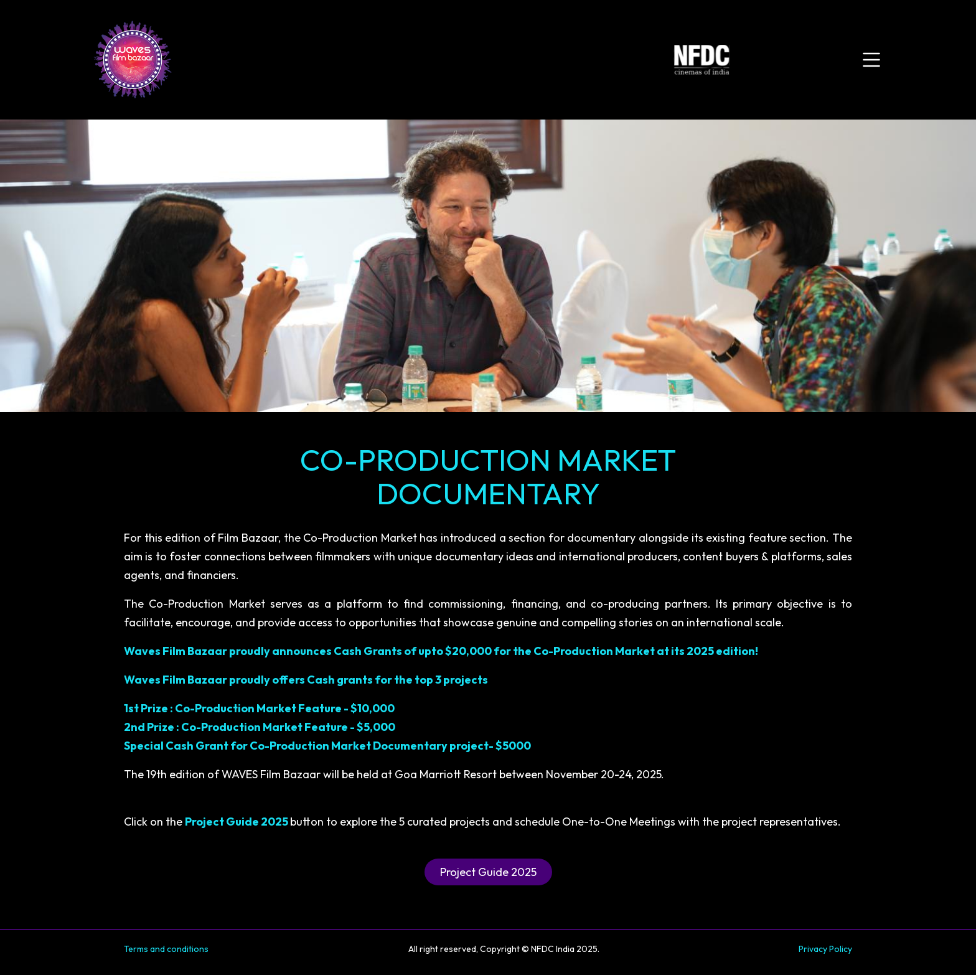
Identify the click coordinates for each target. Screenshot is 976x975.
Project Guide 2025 (488, 872)
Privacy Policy (825, 948)
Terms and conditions (166, 948)
